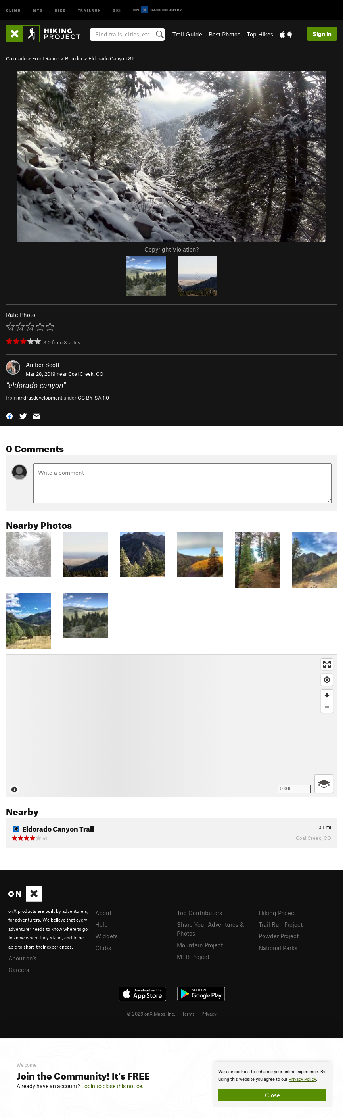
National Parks (278, 947)
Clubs (103, 947)
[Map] (171, 726)
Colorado (16, 58)
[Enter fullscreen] (327, 664)
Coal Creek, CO (85, 374)
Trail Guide (187, 34)
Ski (117, 9)
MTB (38, 9)
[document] (272, 1084)
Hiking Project (277, 912)
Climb (13, 9)
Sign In (322, 33)
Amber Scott (42, 364)
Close (272, 1095)
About (103, 912)
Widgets (106, 935)
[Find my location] (327, 680)
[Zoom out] (327, 707)
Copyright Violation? (171, 249)
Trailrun (89, 9)
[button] (9, 415)
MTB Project (193, 956)
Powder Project (279, 935)
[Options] (324, 784)
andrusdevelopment (40, 397)
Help (101, 924)
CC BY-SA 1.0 (93, 397)
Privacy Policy (302, 1079)
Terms (188, 1013)
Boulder (74, 58)
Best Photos (224, 34)
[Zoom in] (327, 695)
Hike (60, 9)
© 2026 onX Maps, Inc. (151, 1013)
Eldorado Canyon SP (111, 58)
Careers (18, 969)
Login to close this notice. (112, 1086)
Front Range (45, 58)
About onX (22, 958)
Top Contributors (199, 912)
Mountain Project (200, 945)
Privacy (209, 1013)
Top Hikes (260, 34)
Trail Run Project (281, 924)
